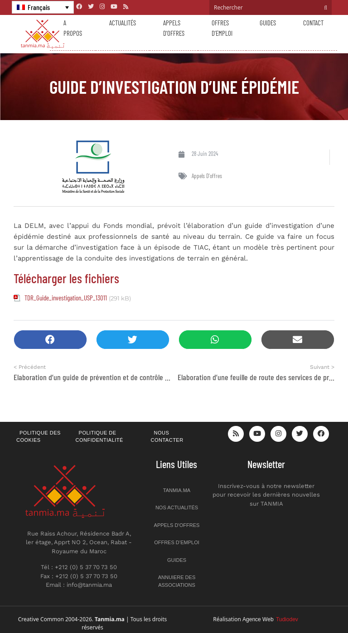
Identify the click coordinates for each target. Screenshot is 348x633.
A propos (72, 28)
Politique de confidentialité (99, 436)
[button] (50, 339)
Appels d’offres (173, 28)
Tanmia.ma (176, 490)
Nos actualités (176, 507)
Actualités (122, 23)
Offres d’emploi (222, 28)
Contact (313, 23)
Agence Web (270, 619)
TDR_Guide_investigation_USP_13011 (65, 298)
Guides (268, 23)
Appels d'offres (207, 175)
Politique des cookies (38, 436)
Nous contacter (167, 436)
